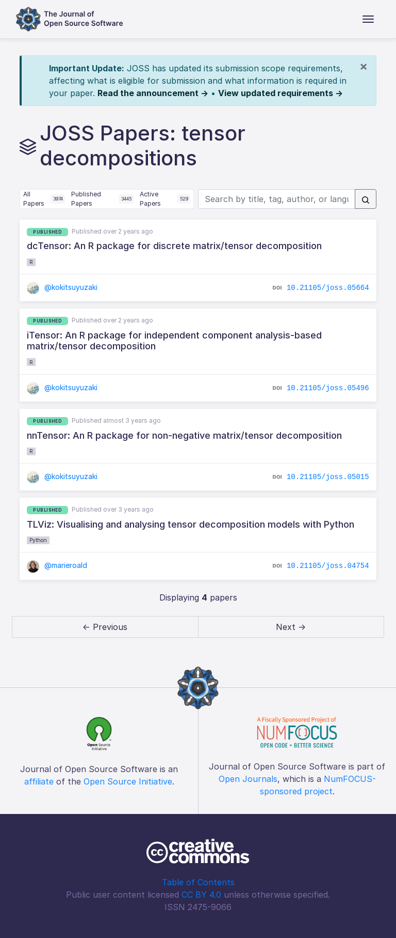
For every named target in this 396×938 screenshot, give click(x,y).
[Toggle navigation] (368, 19)
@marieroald (57, 565)
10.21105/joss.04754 (328, 566)
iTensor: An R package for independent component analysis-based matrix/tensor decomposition (174, 341)
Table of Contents (198, 882)
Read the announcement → (152, 93)
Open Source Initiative (128, 781)
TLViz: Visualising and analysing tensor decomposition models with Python (190, 524)
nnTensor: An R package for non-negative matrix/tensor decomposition (184, 435)
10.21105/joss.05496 (328, 388)
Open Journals (248, 779)
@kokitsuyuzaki (62, 287)
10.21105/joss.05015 (328, 477)
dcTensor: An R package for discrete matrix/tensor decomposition (174, 245)
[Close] (363, 66)
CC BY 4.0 (201, 894)
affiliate (39, 781)
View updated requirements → (280, 93)
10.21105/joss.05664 (328, 288)
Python (38, 540)
